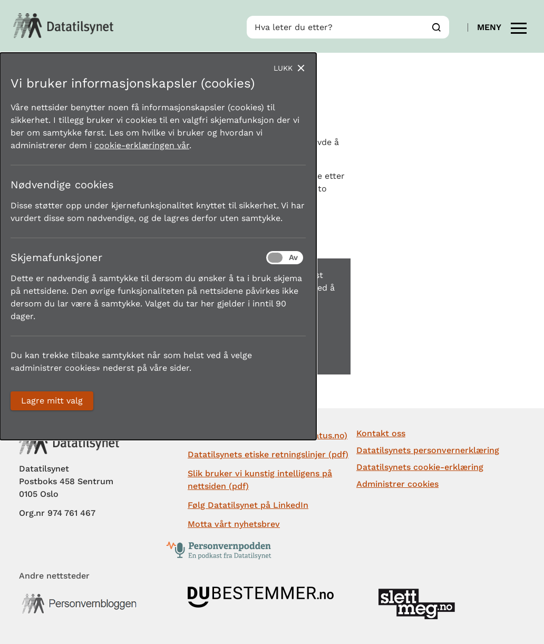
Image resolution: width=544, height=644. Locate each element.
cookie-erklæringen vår (141, 145)
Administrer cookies (397, 484)
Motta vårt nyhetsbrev (234, 524)
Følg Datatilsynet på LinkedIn (248, 505)
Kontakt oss (380, 433)
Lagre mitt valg (52, 401)
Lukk (283, 68)
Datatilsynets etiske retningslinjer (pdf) (268, 454)
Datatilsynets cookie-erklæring (419, 467)
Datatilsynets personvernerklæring (427, 450)
